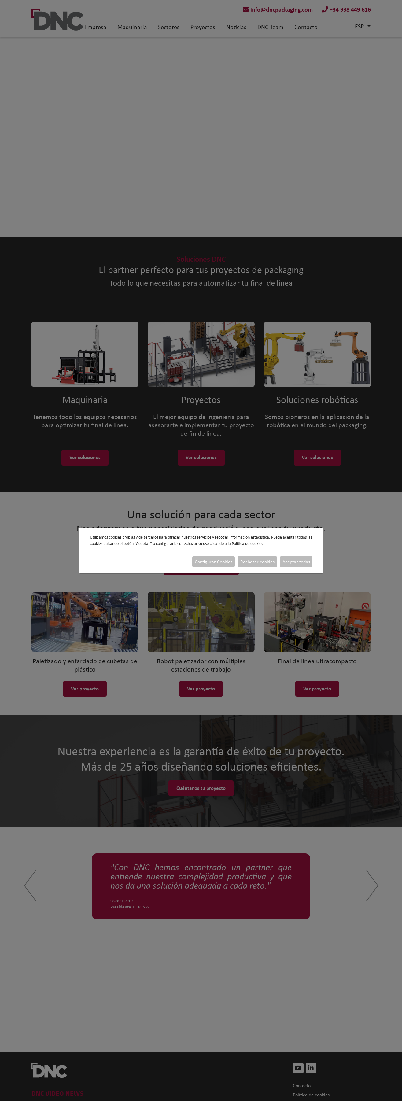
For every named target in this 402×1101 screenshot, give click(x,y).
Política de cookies (247, 543)
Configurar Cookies (213, 562)
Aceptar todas (296, 562)
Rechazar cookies (257, 562)
